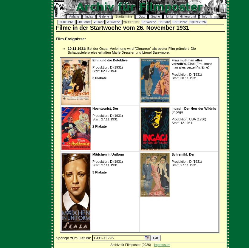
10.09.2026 (198, 22)
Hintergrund (188, 16)
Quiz (141, 16)
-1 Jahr (98, 22)
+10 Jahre (180, 22)
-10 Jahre (84, 22)
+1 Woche (149, 22)
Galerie (104, 16)
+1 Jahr (164, 22)
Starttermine (123, 16)
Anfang (74, 16)
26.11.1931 (131, 22)
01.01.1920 (66, 22)
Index (89, 16)
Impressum (162, 245)
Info (204, 16)
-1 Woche (113, 22)
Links (169, 16)
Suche (155, 16)
